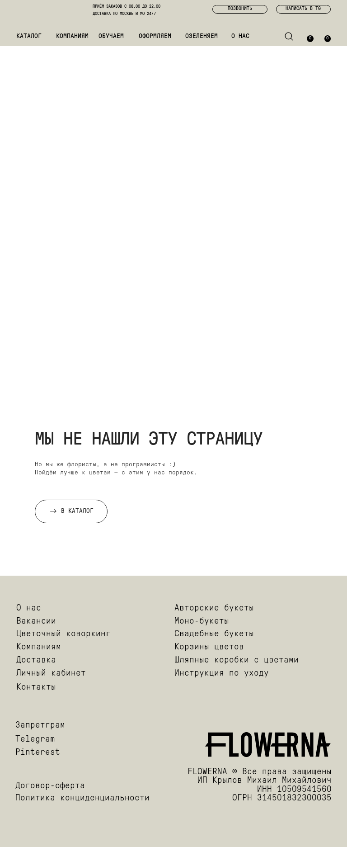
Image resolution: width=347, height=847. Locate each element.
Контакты (36, 687)
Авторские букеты (214, 608)
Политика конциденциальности (82, 798)
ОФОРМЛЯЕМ (155, 36)
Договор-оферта (50, 786)
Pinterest (37, 752)
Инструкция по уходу (221, 673)
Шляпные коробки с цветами (236, 660)
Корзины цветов (209, 647)
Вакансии (36, 621)
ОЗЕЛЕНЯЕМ (201, 36)
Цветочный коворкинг (63, 634)
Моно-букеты (201, 621)
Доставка (36, 660)
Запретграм (40, 725)
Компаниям (38, 647)
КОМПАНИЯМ (72, 36)
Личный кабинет (51, 673)
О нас (28, 608)
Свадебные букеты (214, 634)
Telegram (35, 739)
